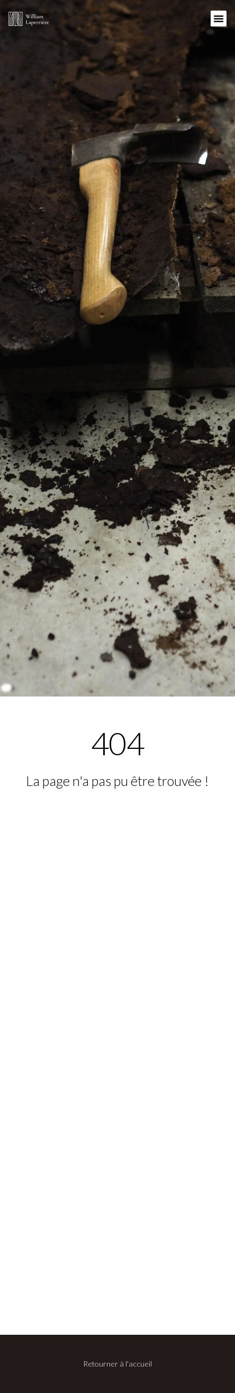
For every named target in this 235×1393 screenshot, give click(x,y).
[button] (219, 18)
